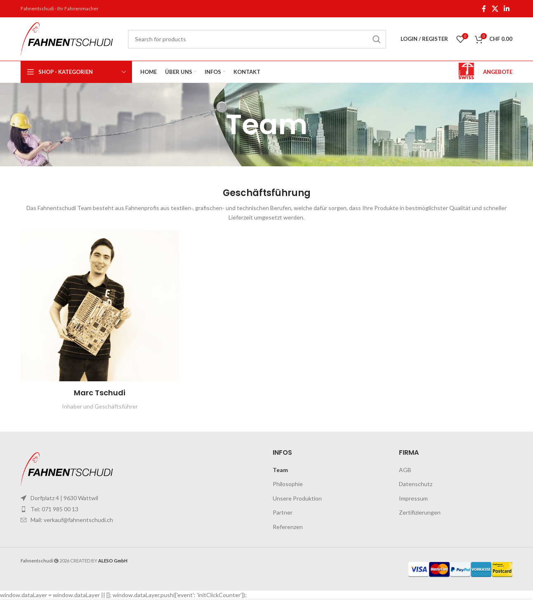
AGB (405, 469)
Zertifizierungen (420, 512)
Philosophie (288, 483)
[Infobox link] (466, 72)
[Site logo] (70, 38)
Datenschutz (415, 483)
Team (280, 469)
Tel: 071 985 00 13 (54, 509)
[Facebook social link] (484, 8)
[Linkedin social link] (506, 8)
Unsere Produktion (297, 498)
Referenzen (288, 526)
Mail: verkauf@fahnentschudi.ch (72, 519)
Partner (282, 512)
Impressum (413, 498)
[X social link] (495, 8)
